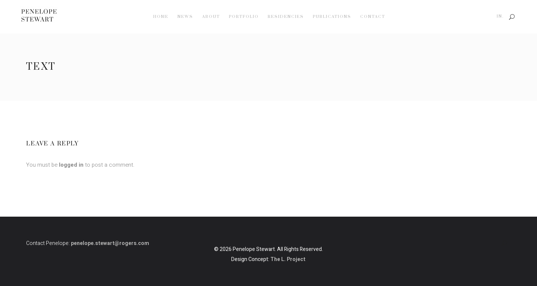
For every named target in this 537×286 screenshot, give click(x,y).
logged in (71, 165)
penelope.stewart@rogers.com (110, 243)
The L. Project (287, 259)
